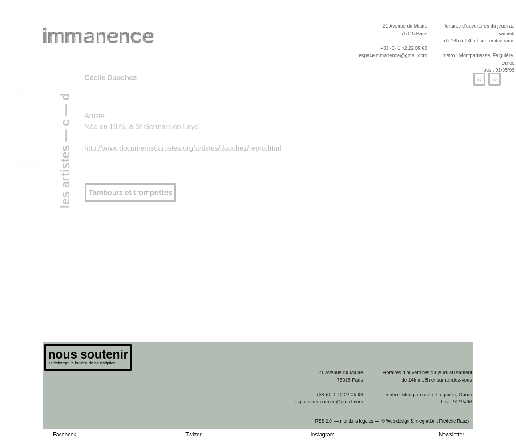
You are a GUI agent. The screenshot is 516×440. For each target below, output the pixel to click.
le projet (33, 77)
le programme (24, 92)
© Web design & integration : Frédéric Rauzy (427, 421)
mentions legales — (360, 421)
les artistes (29, 135)
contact (34, 206)
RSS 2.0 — (327, 421)
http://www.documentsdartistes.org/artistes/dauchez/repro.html (183, 148)
